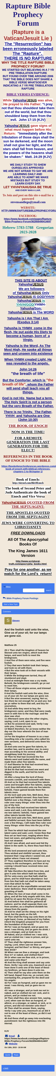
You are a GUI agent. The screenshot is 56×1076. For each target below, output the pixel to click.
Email (12, 1036)
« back (5, 1068)
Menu (6, 587)
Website (13, 1043)
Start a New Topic (11, 604)
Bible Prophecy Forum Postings (20, 598)
